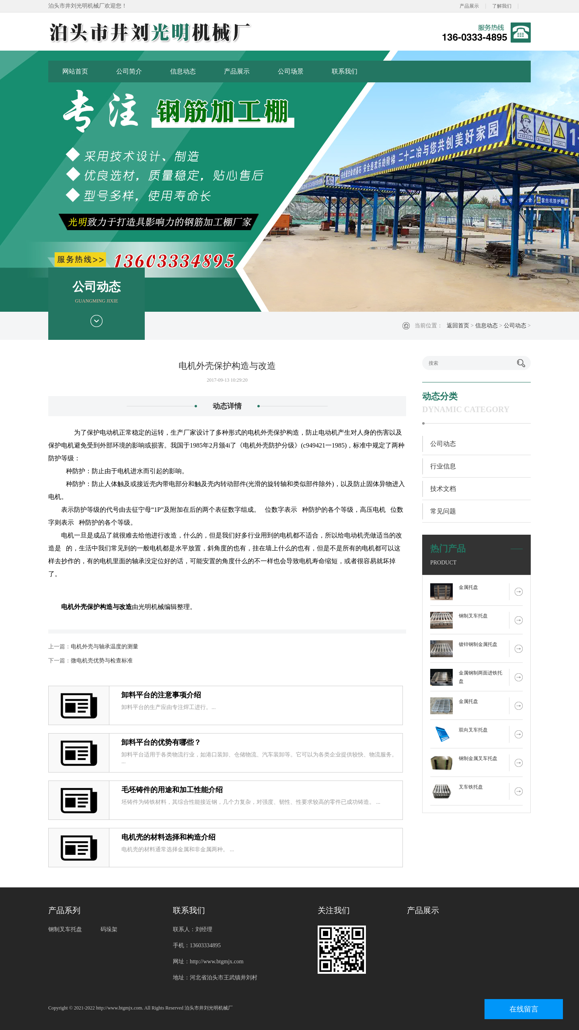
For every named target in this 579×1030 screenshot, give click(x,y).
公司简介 (129, 71)
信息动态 (183, 71)
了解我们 (501, 6)
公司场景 (291, 71)
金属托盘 (468, 587)
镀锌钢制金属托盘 (478, 644)
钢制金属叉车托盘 (478, 758)
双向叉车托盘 (473, 730)
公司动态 (515, 326)
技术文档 (443, 488)
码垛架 (109, 929)
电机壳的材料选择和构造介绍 (168, 837)
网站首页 (75, 71)
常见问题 (443, 511)
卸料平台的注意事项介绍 (161, 695)
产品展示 (469, 6)
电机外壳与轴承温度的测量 (104, 647)
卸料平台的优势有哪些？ (161, 742)
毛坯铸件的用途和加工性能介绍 (172, 790)
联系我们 (344, 71)
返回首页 (458, 326)
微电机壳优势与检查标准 (102, 661)
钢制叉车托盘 (473, 616)
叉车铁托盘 (471, 787)
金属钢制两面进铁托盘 (480, 677)
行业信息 (443, 466)
